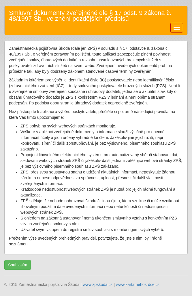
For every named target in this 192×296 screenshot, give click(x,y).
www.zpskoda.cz (97, 284)
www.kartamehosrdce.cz (138, 284)
